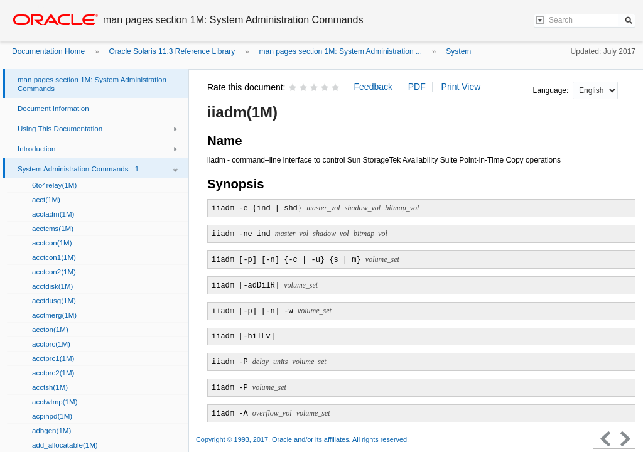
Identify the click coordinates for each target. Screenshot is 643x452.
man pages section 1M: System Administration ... (340, 51)
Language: (552, 90)
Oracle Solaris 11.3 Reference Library (172, 51)
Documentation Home (48, 51)
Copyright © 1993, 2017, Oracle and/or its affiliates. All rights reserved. (302, 439)
